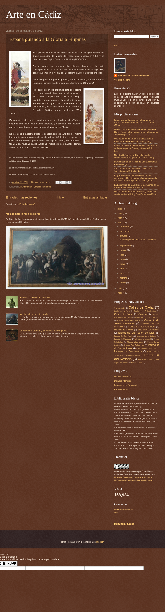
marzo (123, 273)
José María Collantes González (133, 75)
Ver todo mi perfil (122, 80)
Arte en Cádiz (33, 14)
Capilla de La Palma (122, 311)
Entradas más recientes (21, 197)
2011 (120, 288)
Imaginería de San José (125, 385)
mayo (123, 264)
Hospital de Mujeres (123, 329)
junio (122, 259)
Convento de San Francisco (147, 317)
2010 (120, 293)
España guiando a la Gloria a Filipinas (47, 39)
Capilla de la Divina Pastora (145, 311)
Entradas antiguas (95, 197)
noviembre (125, 231)
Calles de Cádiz (141, 307)
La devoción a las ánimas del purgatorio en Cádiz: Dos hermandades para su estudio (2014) (134, 122)
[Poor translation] (12, 563)
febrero (123, 278)
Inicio (60, 197)
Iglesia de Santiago (122, 339)
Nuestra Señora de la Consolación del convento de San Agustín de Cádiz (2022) (134, 156)
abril (122, 268)
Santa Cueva (136, 363)
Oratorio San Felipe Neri (134, 345)
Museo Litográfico (135, 342)
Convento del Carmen (141, 326)
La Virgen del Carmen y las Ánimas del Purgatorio (43, 330)
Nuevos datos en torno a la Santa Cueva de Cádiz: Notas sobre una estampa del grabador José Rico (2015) (136, 132)
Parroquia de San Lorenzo (128, 351)
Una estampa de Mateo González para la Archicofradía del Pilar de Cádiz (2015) (133, 139)
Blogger (100, 542)
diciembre (125, 226)
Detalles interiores (42, 186)
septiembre (125, 245)
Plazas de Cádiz (145, 359)
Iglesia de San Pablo (123, 336)
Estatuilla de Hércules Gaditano (35, 297)
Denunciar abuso (124, 523)
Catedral (143, 314)
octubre (124, 236)
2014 (120, 213)
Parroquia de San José (146, 348)
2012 (120, 222)
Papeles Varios (121, 389)
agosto (123, 250)
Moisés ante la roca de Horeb (23, 213)
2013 (120, 218)
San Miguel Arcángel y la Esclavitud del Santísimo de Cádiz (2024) (133, 169)
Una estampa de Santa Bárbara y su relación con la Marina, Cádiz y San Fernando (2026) (135, 192)
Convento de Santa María (128, 320)
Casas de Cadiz (123, 314)
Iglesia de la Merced (142, 339)
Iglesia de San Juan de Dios (136, 332)
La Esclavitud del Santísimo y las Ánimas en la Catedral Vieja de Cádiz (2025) (136, 186)
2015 (120, 209)
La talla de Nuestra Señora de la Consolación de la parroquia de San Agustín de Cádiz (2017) (135, 148)
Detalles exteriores (123, 376)
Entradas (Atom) (27, 204)
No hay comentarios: (41, 182)
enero (123, 282)
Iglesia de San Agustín (148, 329)
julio (122, 255)
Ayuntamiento (25, 186)
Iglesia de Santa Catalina (146, 336)
